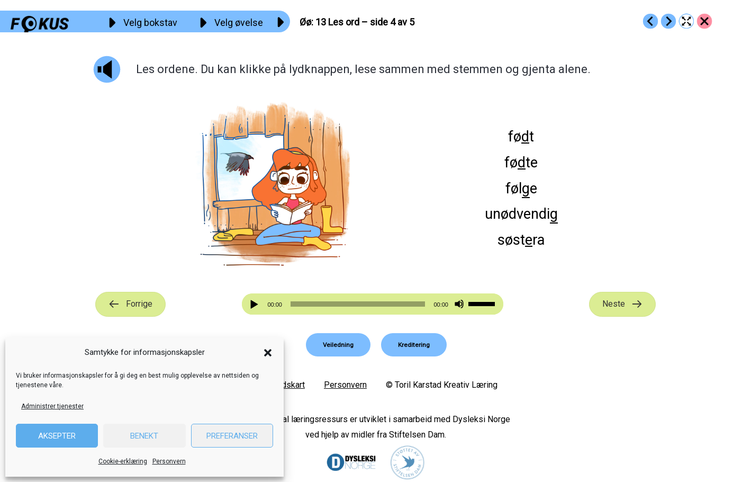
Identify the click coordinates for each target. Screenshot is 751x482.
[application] (372, 304)
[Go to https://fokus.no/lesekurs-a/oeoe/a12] (650, 21)
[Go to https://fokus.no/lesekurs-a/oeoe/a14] (668, 21)
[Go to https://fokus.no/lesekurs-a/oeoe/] (704, 21)
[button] (268, 352)
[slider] (358, 304)
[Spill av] (255, 304)
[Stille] (459, 304)
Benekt (144, 436)
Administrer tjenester (52, 406)
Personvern (169, 461)
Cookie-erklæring (122, 461)
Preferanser (232, 436)
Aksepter (57, 436)
